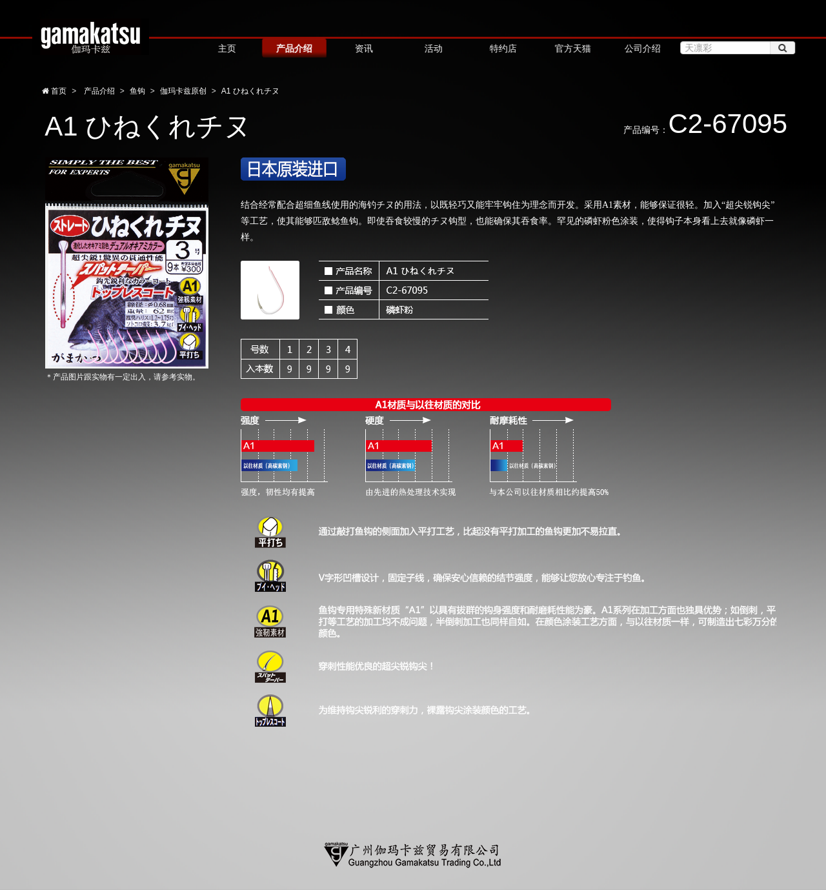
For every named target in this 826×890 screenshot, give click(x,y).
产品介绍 (294, 48)
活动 (432, 48)
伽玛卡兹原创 (183, 91)
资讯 (363, 48)
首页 (57, 91)
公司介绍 (641, 48)
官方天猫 (572, 48)
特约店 (502, 48)
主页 (226, 48)
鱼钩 (137, 91)
